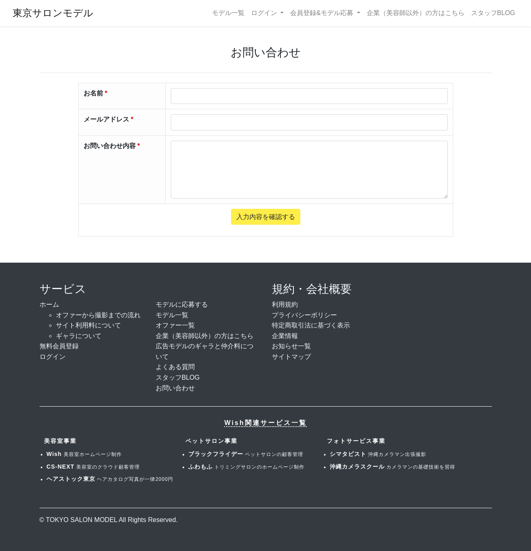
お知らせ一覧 (291, 346)
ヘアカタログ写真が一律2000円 (109, 479)
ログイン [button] (265, 12)
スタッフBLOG (493, 12)
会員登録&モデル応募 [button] (322, 12)
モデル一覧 (228, 12)
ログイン (53, 356)
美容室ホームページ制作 (84, 454)
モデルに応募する (182, 304)
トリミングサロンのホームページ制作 (246, 467)
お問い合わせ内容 (110, 145)
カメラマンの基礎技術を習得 (392, 467)
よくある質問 (175, 366)
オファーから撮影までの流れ (98, 315)
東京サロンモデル (53, 12)
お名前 (93, 93)
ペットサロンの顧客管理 (245, 454)
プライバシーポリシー (304, 315)
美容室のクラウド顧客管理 (93, 467)
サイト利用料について (88, 325)
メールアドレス (106, 119)
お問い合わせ (175, 388)
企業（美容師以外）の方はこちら (416, 12)
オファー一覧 (175, 325)
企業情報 (285, 335)
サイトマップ (291, 356)
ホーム (49, 304)
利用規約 (285, 304)
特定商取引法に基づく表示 (311, 325)
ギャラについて (78, 335)
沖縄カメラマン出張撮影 (378, 454)
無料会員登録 (59, 346)
